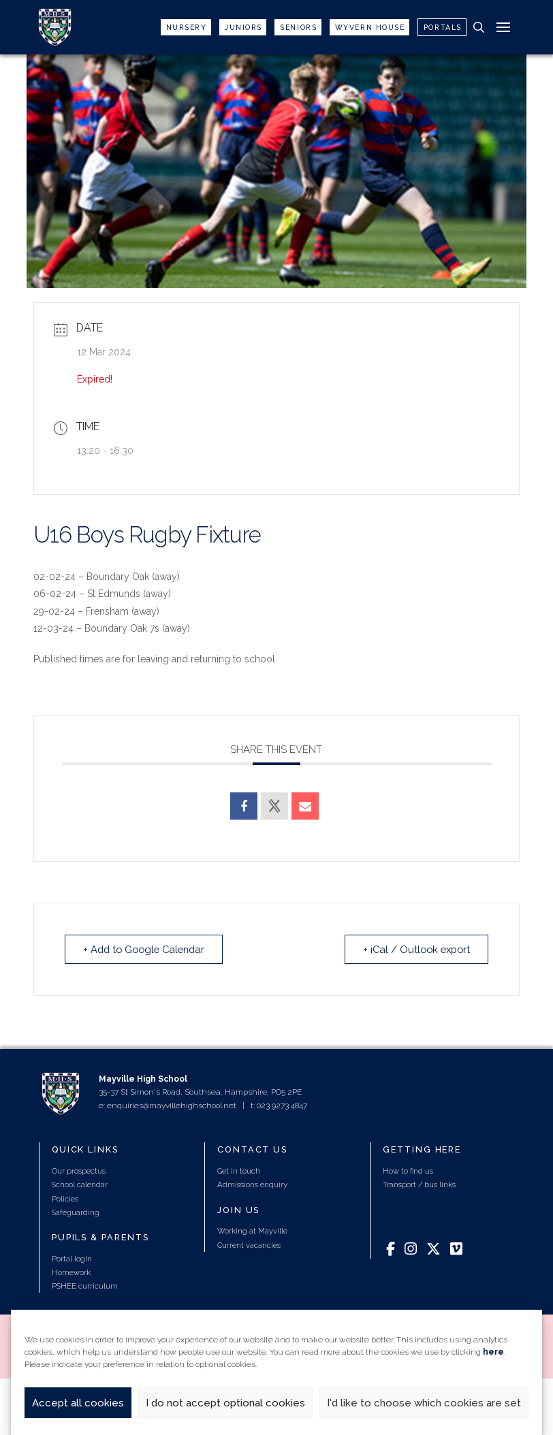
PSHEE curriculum (85, 1286)
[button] (479, 27)
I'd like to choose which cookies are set (424, 1403)
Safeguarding (75, 1212)
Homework (71, 1272)
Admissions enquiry (252, 1185)
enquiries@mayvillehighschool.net (171, 1105)
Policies (65, 1199)
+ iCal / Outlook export (413, 949)
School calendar (80, 1185)
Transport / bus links (419, 1185)
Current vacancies (249, 1245)
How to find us (408, 1171)
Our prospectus (79, 1171)
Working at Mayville (252, 1231)
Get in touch (238, 1171)
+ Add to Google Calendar (148, 949)
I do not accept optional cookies (225, 1403)
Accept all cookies (78, 1403)
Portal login (72, 1258)
